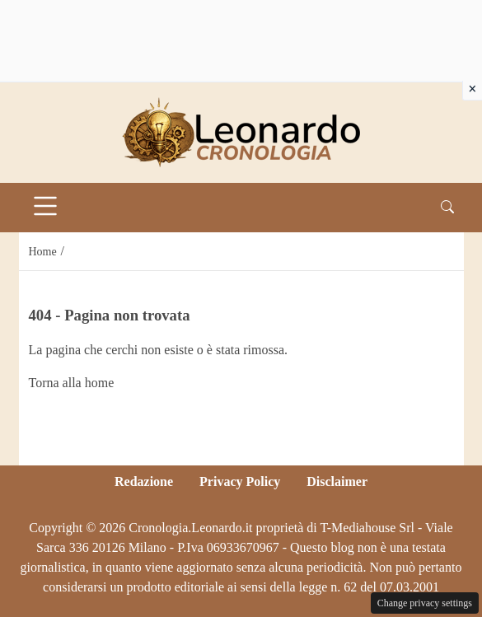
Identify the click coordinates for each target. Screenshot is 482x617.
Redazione (144, 481)
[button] (447, 207)
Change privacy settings (424, 603)
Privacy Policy (239, 481)
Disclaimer (337, 481)
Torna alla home (72, 383)
